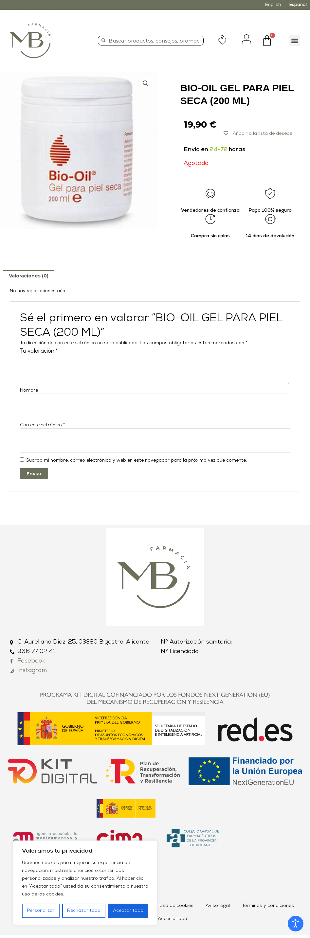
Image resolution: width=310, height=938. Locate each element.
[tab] (28, 276)
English (273, 4)
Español (298, 4)
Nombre (30, 390)
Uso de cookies (176, 908)
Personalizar (41, 910)
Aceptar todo (128, 910)
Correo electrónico (42, 426)
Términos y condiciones (268, 908)
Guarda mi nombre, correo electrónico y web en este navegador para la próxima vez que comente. (136, 463)
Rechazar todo (83, 910)
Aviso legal (218, 908)
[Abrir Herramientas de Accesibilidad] (295, 923)
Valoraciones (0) (28, 276)
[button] (294, 40)
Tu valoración (39, 351)
